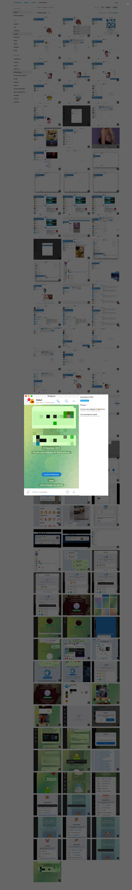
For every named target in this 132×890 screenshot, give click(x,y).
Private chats (84, 400)
